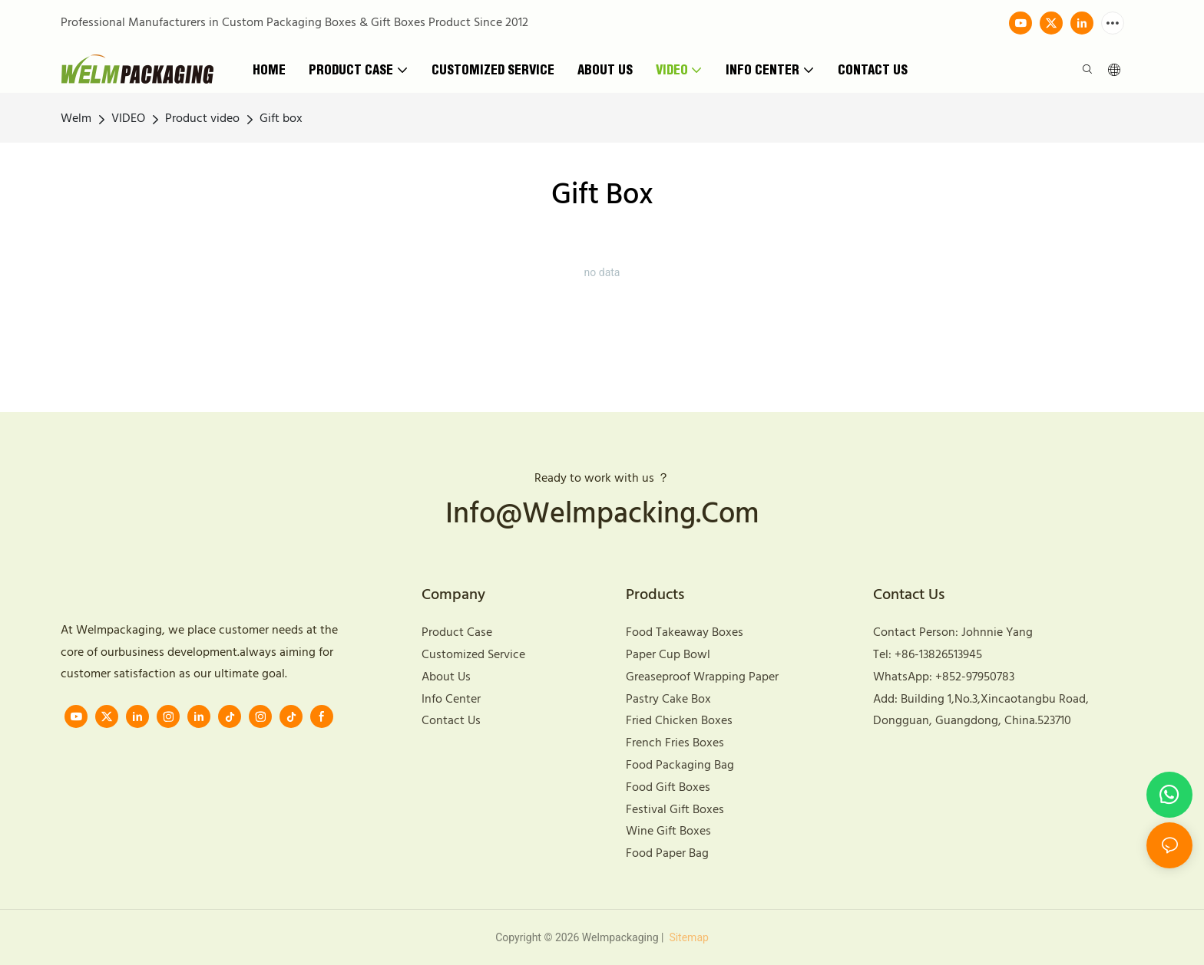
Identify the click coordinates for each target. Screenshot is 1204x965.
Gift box (281, 119)
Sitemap (687, 937)
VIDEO (128, 119)
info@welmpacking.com (602, 515)
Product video (202, 119)
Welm (76, 119)
